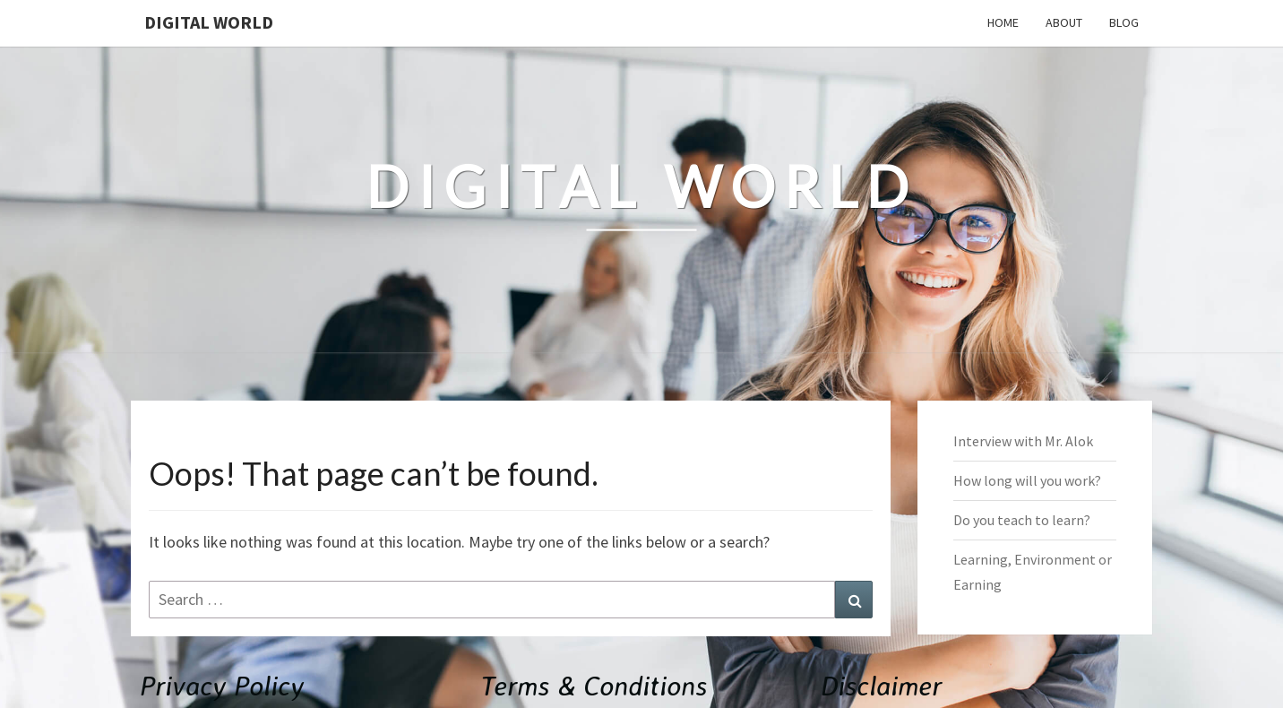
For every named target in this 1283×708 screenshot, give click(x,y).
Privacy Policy (222, 685)
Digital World (208, 22)
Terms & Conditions (593, 685)
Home (1003, 22)
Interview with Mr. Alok (1023, 441)
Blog (1124, 22)
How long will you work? (1027, 480)
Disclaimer (881, 685)
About (1064, 22)
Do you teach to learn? (1021, 520)
